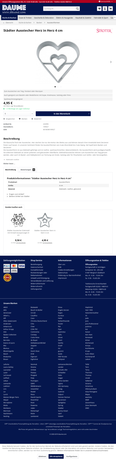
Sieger (60, 378)
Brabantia (7, 356)
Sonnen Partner (64, 397)
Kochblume (89, 348)
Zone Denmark (91, 405)
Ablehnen (42, 456)
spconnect (62, 400)
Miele (5, 405)
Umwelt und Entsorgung (40, 278)
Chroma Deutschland (39, 321)
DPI (32, 348)
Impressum (62, 278)
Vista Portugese (91, 392)
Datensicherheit (37, 267)
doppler (34, 345)
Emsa (60, 307)
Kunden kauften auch (13, 207)
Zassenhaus (89, 402)
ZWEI (87, 408)
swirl (60, 413)
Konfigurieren (71, 456)
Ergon (60, 313)
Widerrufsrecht (36, 286)
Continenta (35, 332)
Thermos (88, 372)
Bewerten (36, 119)
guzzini (61, 351)
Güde (60, 354)
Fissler (60, 324)
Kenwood (88, 337)
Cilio (32, 324)
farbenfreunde (63, 321)
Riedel (33, 392)
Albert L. (6, 315)
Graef (60, 345)
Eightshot (34, 359)
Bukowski (34, 307)
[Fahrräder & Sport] (101, 17)
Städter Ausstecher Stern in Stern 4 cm (45, 231)
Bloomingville (8, 351)
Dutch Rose (35, 351)
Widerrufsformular (38, 283)
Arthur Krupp (8, 329)
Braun (5, 359)
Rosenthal (34, 400)
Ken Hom (88, 335)
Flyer (60, 329)
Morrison (6, 411)
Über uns (61, 264)
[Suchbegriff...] (61, 8)
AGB (59, 267)
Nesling (6, 416)
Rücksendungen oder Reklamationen (39, 274)
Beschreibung (10, 170)
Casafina (34, 315)
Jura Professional (91, 324)
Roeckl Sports (36, 397)
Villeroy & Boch (91, 389)
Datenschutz (63, 273)
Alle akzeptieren (56, 456)
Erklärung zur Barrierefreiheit (69, 275)
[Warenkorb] (110, 8)
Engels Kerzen (63, 310)
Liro (4, 389)
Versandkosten (52, 429)
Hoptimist (89, 307)
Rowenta (34, 405)
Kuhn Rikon (89, 354)
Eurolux (61, 315)
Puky (32, 378)
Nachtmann (7, 413)
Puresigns (34, 381)
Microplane (7, 402)
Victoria (88, 383)
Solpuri (61, 394)
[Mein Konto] (105, 8)
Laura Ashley (8, 367)
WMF (87, 400)
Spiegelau (62, 402)
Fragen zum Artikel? (15, 194)
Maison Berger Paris (11, 397)
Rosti (32, 402)
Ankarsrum (7, 326)
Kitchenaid (89, 343)
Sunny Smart (63, 411)
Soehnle (61, 392)
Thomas (88, 375)
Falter (60, 318)
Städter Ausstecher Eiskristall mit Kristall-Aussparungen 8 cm (18, 232)
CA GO (33, 313)
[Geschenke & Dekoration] (44, 17)
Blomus (6, 348)
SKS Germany (63, 386)
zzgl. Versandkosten (17, 106)
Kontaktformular (37, 270)
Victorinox (89, 386)
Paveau (33, 372)
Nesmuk (34, 364)
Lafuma (6, 364)
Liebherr (6, 386)
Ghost (60, 337)
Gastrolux (61, 332)
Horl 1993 (89, 310)
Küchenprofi (90, 356)
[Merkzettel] (99, 8)
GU (59, 348)
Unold (87, 378)
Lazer (5, 372)
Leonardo (7, 383)
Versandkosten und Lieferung (42, 281)
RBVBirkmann (36, 386)
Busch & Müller (36, 310)
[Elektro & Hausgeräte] (64, 17)
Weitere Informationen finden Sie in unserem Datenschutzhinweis (82, 450)
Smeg (60, 389)
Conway (34, 335)
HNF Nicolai (62, 356)
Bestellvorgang (36, 264)
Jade (87, 318)
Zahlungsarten (36, 289)
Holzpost (61, 359)
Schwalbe (61, 372)
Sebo (60, 375)
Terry (87, 370)
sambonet (34, 416)
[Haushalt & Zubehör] (83, 17)
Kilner (87, 340)
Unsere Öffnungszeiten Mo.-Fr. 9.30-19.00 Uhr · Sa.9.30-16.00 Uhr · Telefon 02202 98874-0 (37, 2)
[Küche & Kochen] (9, 17)
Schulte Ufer (63, 370)
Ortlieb (33, 370)
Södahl (60, 416)
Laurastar (7, 370)
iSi (86, 315)
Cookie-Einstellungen (66, 270)
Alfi (4, 318)
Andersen (7, 324)
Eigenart (34, 356)
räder (33, 408)
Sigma (60, 383)
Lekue (5, 381)
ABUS (5, 307)
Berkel (5, 337)
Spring (60, 405)
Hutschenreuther (91, 313)
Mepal (5, 400)
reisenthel (34, 389)
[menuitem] (61, 8)
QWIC (33, 383)
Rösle (33, 413)
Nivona (33, 367)
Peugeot (34, 375)
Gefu (60, 335)
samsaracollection (65, 364)
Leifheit (6, 378)
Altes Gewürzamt (9, 321)
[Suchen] (77, 8)
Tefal (87, 364)
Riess (33, 394)
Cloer (33, 326)
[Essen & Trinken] (25, 17)
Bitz (4, 345)
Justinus (88, 326)
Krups (87, 351)
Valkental (88, 381)
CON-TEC (34, 329)
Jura (86, 321)
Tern (87, 367)
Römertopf (35, 411)
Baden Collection (9, 335)
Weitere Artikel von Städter (18, 196)
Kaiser (87, 332)
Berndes (6, 340)
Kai (86, 329)
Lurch (5, 394)
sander (60, 367)
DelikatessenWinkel (38, 343)
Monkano (7, 408)
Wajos (87, 394)
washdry (88, 397)
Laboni (87, 359)
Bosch (5, 354)
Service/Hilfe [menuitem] (105, 1)
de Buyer (34, 340)
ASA (4, 332)
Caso (32, 318)
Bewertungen (28, 169)
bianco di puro (9, 343)
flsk (59, 326)
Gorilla (60, 343)
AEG (5, 310)
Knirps (87, 345)
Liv (4, 392)
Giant (60, 340)
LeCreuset (7, 375)
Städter (61, 408)
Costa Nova (35, 337)
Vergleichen (9, 119)
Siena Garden (63, 381)
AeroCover (7, 313)
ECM (32, 354)
